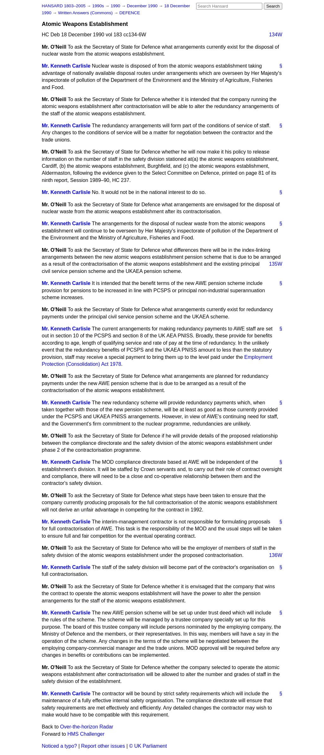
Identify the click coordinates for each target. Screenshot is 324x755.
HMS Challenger (85, 734)
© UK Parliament (148, 746)
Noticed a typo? (59, 746)
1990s (98, 5)
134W (275, 34)
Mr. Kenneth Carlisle (66, 66)
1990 (116, 5)
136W (275, 555)
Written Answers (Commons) (86, 12)
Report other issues (103, 746)
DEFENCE (129, 12)
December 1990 (143, 5)
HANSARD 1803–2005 (63, 5)
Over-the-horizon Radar (86, 726)
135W (275, 264)
